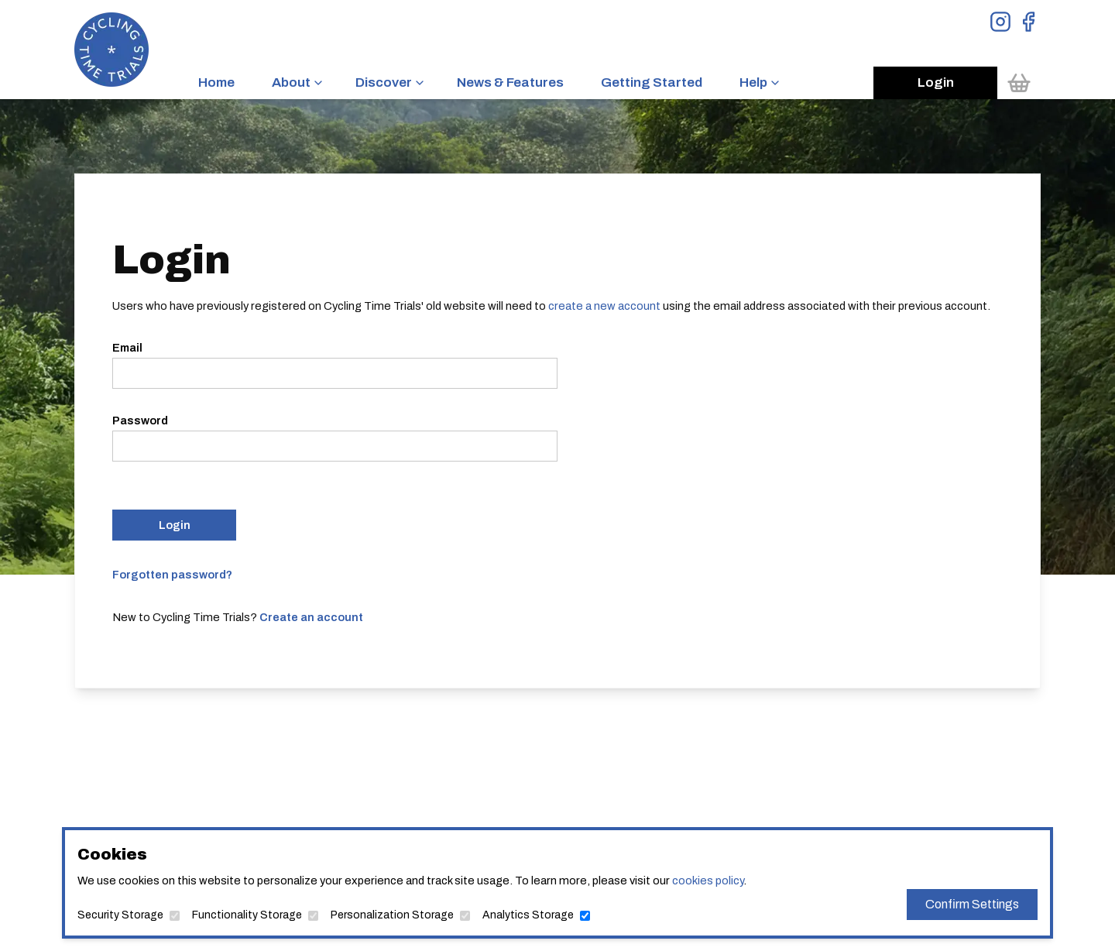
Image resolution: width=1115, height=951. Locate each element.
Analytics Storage (528, 915)
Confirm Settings (972, 904)
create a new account (604, 306)
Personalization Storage (392, 915)
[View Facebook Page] (1028, 21)
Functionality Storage (247, 915)
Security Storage (120, 915)
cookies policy (707, 880)
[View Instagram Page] (1000, 21)
